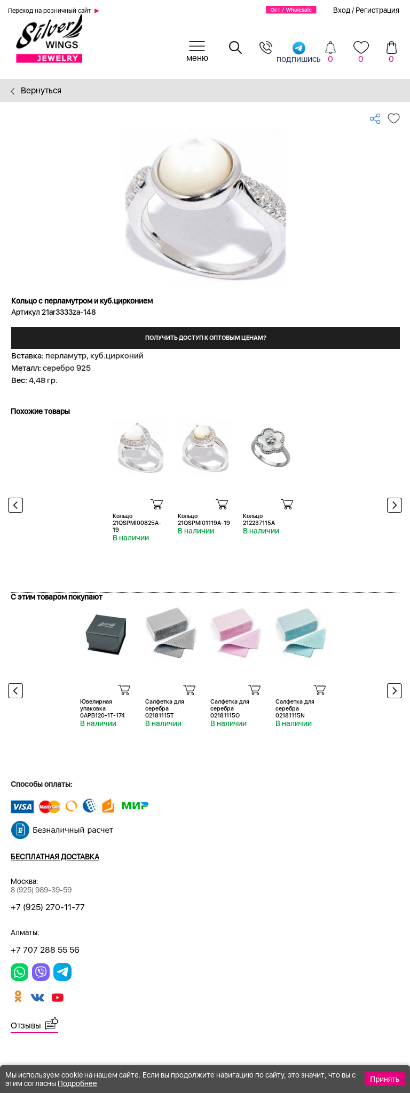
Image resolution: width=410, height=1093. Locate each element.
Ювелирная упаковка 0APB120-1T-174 (102, 708)
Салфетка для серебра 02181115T (164, 708)
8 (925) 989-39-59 (41, 889)
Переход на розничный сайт (49, 10)
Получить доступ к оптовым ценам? (205, 337)
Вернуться (36, 90)
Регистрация (377, 10)
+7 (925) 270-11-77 (48, 907)
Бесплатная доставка (55, 856)
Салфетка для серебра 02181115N (294, 708)
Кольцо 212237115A (259, 519)
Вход (341, 10)
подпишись (299, 52)
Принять (384, 1079)
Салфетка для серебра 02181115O (229, 708)
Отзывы (26, 1025)
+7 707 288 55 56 (45, 950)
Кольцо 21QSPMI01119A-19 (204, 519)
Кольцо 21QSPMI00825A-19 (137, 523)
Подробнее (77, 1083)
